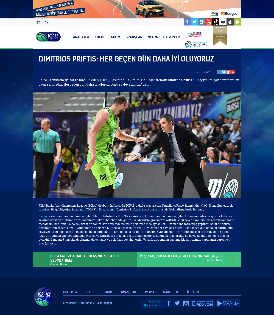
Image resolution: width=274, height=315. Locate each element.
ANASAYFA (81, 37)
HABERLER (171, 37)
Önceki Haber (59, 264)
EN (46, 23)
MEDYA (153, 37)
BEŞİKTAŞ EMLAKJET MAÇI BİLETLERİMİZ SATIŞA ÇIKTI (182, 256)
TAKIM (115, 37)
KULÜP (99, 37)
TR (39, 23)
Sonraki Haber (215, 260)
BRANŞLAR (133, 37)
